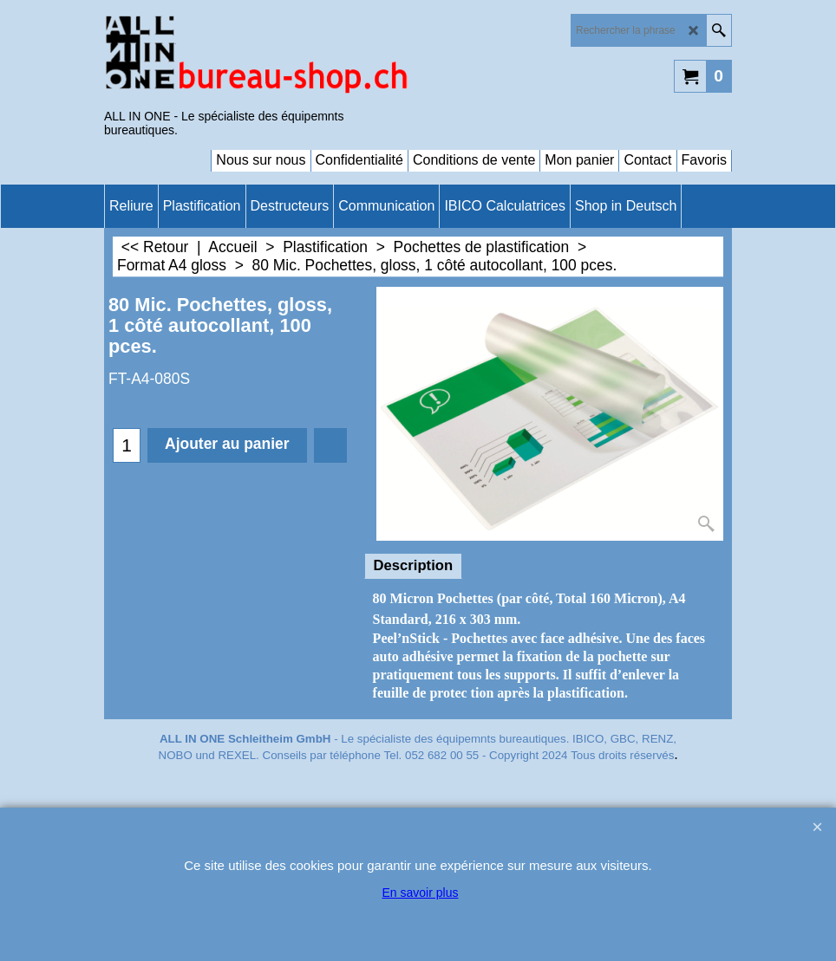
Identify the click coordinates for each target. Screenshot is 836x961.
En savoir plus (420, 892)
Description (413, 565)
